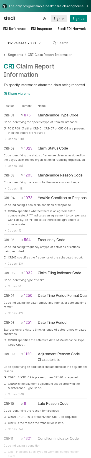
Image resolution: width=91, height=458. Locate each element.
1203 (27, 175)
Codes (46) (13, 166)
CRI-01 (9, 115)
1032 (27, 273)
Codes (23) (13, 263)
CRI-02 (9, 148)
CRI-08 (9, 322)
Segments (15, 55)
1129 (26, 354)
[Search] (69, 43)
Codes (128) (14, 139)
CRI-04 (9, 198)
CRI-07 (9, 295)
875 (26, 115)
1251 (26, 322)
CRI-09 (9, 354)
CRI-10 (9, 403)
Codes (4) (12, 230)
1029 (27, 148)
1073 (27, 197)
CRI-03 (9, 175)
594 (26, 239)
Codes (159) (14, 394)
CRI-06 (9, 273)
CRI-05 (9, 240)
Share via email (18, 93)
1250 (27, 295)
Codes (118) (13, 188)
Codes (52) (13, 286)
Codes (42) (13, 313)
